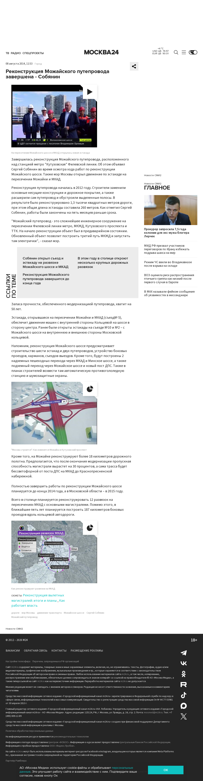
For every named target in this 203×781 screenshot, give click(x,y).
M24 (25, 640)
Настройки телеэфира (18, 661)
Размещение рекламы (87, 651)
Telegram (183, 652)
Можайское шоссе (74, 613)
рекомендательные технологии (71, 736)
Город (38, 64)
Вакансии (13, 651)
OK (166, 770)
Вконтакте (183, 663)
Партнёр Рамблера (16, 761)
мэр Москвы (28, 613)
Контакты (59, 651)
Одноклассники (183, 673)
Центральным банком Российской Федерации (145, 742)
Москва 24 (101, 52)
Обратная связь (35, 651)
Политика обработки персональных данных (29, 731)
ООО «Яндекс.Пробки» (62, 746)
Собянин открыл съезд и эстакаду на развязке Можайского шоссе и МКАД (45, 262)
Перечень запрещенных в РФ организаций (55, 661)
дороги (15, 613)
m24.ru (14, 667)
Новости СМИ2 (14, 628)
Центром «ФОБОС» (58, 742)
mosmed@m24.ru (153, 712)
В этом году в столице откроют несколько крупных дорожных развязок (103, 262)
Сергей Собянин (95, 613)
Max (183, 705)
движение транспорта (49, 613)
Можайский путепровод (24, 617)
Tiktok (183, 695)
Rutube (183, 684)
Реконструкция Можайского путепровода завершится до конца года (46, 279)
